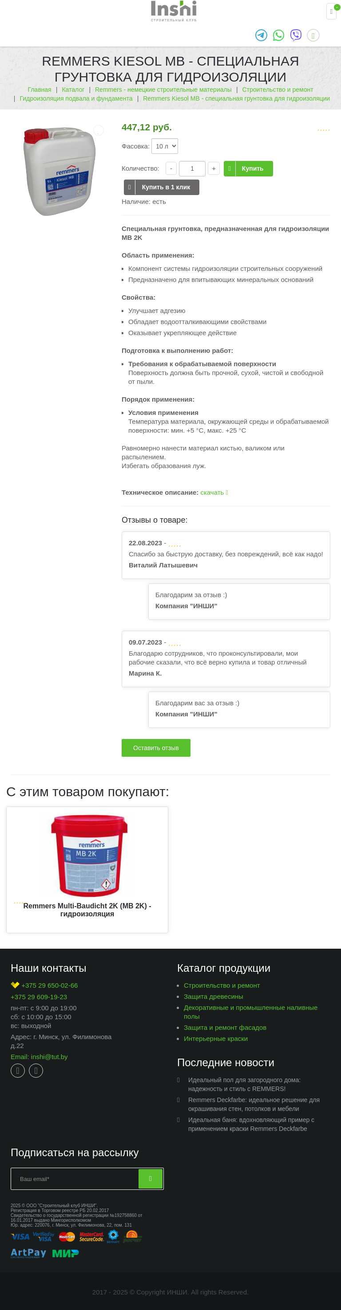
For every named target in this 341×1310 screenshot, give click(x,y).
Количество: (140, 168)
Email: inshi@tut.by (39, 1056)
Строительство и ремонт (222, 985)
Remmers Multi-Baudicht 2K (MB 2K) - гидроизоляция (87, 910)
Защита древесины (213, 996)
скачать (214, 492)
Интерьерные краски (216, 1038)
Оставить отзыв (156, 747)
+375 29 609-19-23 (39, 997)
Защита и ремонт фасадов (225, 1027)
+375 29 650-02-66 (44, 985)
